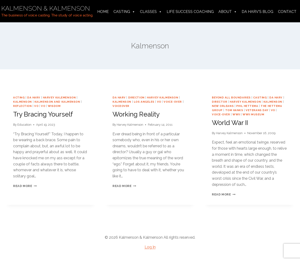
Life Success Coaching (190, 11)
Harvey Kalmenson (130, 124)
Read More (25, 186)
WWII (236, 114)
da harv (33, 97)
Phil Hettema (247, 106)
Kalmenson (22, 101)
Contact (287, 11)
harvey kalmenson (162, 97)
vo (43, 106)
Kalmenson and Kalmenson (57, 101)
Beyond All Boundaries (231, 97)
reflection (22, 106)
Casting (124, 11)
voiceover (120, 106)
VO (36, 106)
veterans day (257, 110)
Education (24, 124)
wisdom (54, 106)
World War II (230, 123)
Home (103, 11)
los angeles (144, 101)
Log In (150, 247)
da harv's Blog (257, 11)
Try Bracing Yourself (43, 114)
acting (19, 97)
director (219, 101)
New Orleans (223, 106)
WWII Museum (253, 114)
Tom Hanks (234, 110)
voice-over (173, 101)
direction (136, 97)
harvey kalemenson (59, 97)
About (227, 11)
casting (260, 97)
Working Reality (136, 114)
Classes (151, 11)
